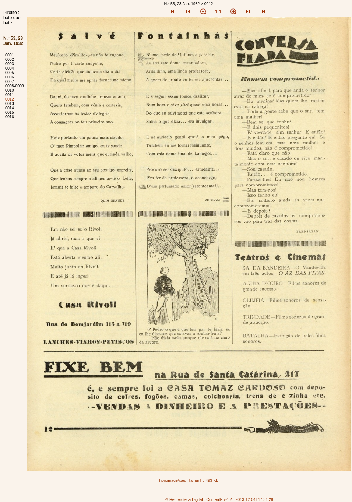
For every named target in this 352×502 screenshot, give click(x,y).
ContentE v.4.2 (219, 499)
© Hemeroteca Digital (184, 499)
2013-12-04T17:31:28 (254, 499)
